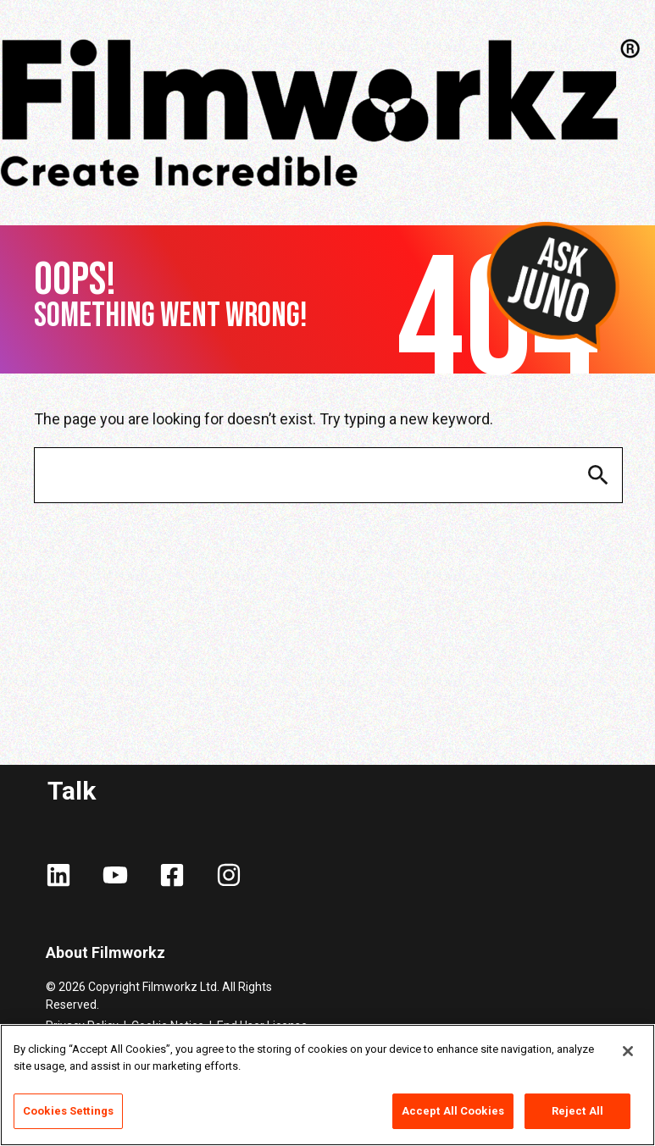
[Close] (628, 1051)
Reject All (577, 1110)
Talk (71, 791)
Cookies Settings (68, 1110)
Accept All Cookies (453, 1110)
